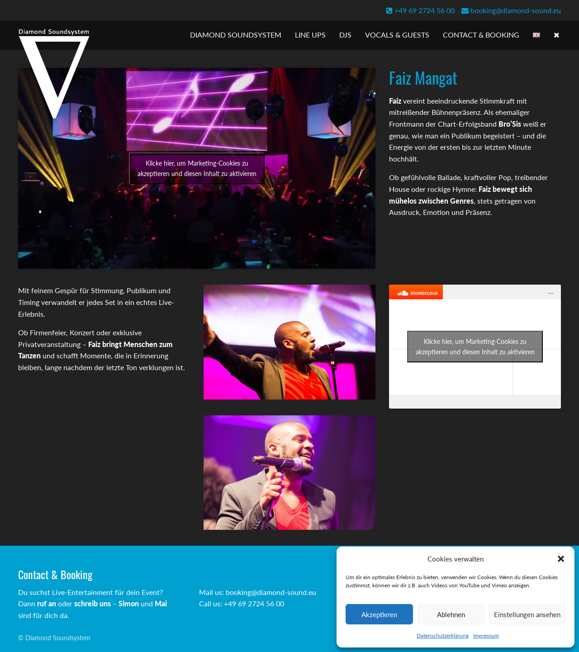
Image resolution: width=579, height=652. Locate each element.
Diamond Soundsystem (235, 34)
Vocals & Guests (397, 34)
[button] (560, 558)
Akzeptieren (379, 614)
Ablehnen (451, 614)
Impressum (486, 635)
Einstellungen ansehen (527, 614)
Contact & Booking (481, 34)
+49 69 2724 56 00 (420, 10)
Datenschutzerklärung (443, 635)
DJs (345, 34)
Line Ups (310, 34)
